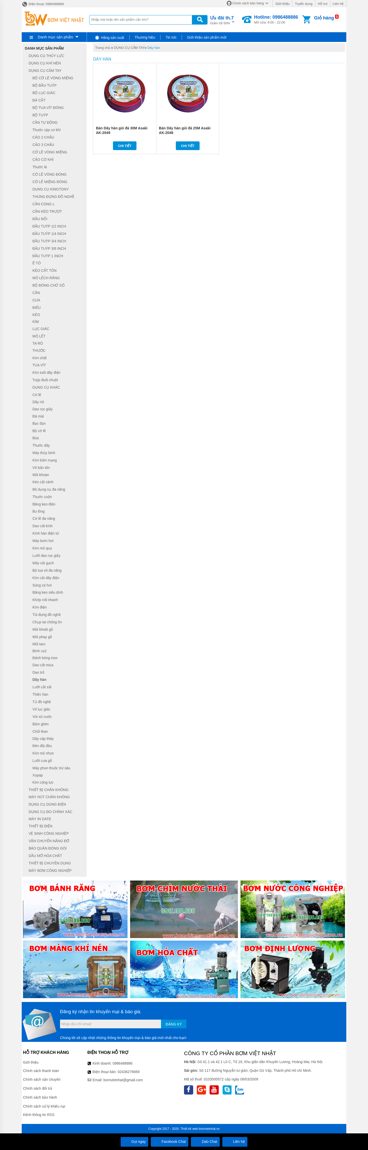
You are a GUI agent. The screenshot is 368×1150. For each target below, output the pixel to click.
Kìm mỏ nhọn (43, 753)
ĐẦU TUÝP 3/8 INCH (49, 248)
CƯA (36, 300)
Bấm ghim (40, 724)
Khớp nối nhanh (45, 600)
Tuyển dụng (304, 4)
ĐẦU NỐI (39, 219)
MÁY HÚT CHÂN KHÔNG (49, 797)
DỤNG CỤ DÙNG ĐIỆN (47, 804)
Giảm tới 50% (222, 20)
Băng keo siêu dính (47, 593)
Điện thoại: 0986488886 (43, 4)
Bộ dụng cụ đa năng (48, 489)
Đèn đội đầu (42, 746)
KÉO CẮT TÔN (44, 270)
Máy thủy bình (43, 453)
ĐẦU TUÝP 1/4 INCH (49, 234)
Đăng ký (174, 1024)
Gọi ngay (134, 1142)
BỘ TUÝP (40, 115)
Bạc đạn (39, 423)
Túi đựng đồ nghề (46, 615)
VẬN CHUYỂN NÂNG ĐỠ (49, 841)
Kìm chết (39, 358)
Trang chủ (102, 48)
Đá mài (38, 416)
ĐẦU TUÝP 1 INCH (47, 256)
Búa (35, 438)
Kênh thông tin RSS (38, 1115)
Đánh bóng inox (44, 658)
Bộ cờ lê (39, 431)
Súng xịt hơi (42, 585)
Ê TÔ (36, 263)
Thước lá (39, 167)
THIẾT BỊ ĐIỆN (40, 826)
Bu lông (38, 511)
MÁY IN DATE (40, 819)
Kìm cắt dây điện (45, 578)
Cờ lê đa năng (43, 518)
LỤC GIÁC (40, 329)
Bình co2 (39, 651)
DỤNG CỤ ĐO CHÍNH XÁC (50, 812)
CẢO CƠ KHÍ (42, 159)
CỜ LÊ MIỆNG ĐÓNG (49, 182)
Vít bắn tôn (41, 468)
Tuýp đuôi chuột (45, 380)
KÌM (35, 322)
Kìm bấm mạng (44, 460)
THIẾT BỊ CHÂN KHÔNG (48, 790)
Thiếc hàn (40, 694)
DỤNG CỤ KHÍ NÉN (45, 63)
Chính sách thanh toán (41, 1071)
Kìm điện (39, 607)
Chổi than (40, 731)
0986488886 (123, 1063)
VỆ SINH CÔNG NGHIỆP (49, 833)
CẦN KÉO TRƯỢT (47, 211)
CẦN (36, 293)
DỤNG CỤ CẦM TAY (129, 48)
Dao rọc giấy (42, 409)
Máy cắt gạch (43, 563)
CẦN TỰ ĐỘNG (44, 122)
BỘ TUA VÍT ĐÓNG (48, 108)
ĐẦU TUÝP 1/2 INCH (49, 226)
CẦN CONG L (43, 204)
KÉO (36, 315)
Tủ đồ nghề (41, 702)
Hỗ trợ (322, 4)
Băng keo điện (43, 504)
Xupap (37, 775)
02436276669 (129, 1072)
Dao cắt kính (42, 526)
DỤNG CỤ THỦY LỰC (46, 56)
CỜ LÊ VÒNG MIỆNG (49, 152)
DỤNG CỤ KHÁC (46, 387)
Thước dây (41, 445)
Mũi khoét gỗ (42, 629)
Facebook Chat (169, 1142)
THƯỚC (38, 350)
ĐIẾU (36, 308)
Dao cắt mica (42, 665)
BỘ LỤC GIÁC (43, 93)
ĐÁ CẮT (38, 100)
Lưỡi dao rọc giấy (46, 556)
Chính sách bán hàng (248, 3)
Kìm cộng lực (42, 782)
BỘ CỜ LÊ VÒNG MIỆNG (52, 78)
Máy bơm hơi (43, 541)
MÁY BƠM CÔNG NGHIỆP (50, 871)
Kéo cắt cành (42, 482)
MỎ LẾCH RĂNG (46, 278)
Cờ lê (36, 395)
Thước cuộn (42, 497)
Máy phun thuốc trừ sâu (51, 768)
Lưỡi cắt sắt (41, 687)
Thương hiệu (145, 37)
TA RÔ (37, 343)
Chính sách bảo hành (40, 1097)
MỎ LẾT (38, 336)
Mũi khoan (40, 475)
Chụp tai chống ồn (47, 622)
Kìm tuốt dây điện (46, 372)
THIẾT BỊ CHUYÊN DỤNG (50, 863)
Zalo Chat (205, 1142)
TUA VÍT (39, 365)
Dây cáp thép (43, 739)
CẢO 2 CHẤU (43, 137)
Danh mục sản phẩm (55, 37)
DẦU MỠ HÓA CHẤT (45, 856)
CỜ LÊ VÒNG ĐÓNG (49, 174)
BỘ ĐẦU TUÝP (44, 85)
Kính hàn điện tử (45, 533)
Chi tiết (125, 146)
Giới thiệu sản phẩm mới (206, 37)
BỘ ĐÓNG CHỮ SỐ (48, 285)
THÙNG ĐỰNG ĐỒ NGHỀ (53, 197)
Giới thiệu (282, 4)
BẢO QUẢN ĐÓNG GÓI (48, 848)
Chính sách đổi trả (37, 1088)
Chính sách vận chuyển (42, 1079)
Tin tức (171, 37)
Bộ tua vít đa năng (47, 570)
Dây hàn (153, 48)
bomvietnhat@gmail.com (123, 1080)
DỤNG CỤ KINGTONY (50, 189)
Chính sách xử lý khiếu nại (44, 1106)
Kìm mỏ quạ (42, 548)
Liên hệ (338, 4)
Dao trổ (38, 672)
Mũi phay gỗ (42, 637)
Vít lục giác (41, 709)
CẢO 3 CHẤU (43, 145)
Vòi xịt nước (42, 717)
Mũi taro (38, 644)
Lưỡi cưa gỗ (42, 761)
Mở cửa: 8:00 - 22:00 (276, 19)
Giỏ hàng (324, 17)
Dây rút (38, 402)
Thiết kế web (189, 1129)
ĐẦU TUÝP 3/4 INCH (49, 241)
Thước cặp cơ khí (46, 130)
